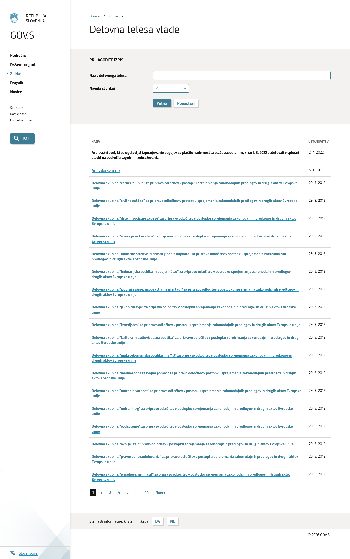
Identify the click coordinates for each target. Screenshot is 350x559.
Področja (18, 55)
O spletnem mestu (22, 120)
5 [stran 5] (128, 492)
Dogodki (17, 83)
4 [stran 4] (119, 492)
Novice (16, 92)
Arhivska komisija (106, 170)
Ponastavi (186, 103)
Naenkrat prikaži (102, 88)
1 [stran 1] (93, 492)
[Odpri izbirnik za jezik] (24, 553)
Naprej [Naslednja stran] (160, 492)
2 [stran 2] (101, 492)
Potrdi (162, 103)
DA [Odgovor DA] (157, 521)
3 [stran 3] (110, 492)
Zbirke (15, 73)
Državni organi (22, 64)
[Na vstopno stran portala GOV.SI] (35, 26)
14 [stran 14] (147, 492)
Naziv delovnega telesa (108, 75)
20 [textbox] (158, 88)
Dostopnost (18, 114)
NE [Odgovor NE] (172, 521)
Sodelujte (16, 108)
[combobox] (171, 88)
